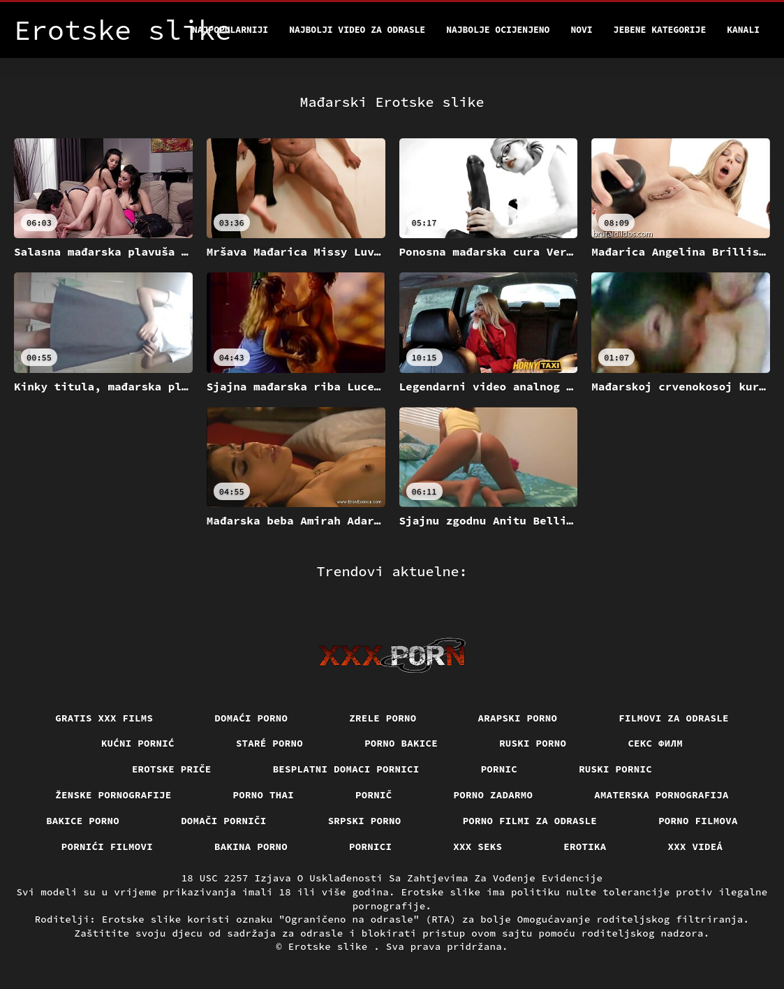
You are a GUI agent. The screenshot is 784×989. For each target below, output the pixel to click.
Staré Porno (269, 743)
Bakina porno (251, 846)
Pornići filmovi (107, 846)
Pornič (373, 795)
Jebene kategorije (660, 30)
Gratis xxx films (104, 718)
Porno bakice (401, 743)
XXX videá (695, 846)
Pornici (370, 846)
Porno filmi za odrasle (530, 820)
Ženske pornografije (113, 795)
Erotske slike (331, 946)
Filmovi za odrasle (674, 718)
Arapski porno (518, 718)
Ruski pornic (615, 769)
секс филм (655, 743)
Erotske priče (172, 769)
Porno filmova (698, 820)
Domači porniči (224, 820)
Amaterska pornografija (661, 795)
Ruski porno (532, 743)
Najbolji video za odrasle (357, 30)
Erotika (584, 846)
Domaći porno (251, 718)
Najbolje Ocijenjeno (497, 30)
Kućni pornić (138, 743)
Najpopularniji (230, 30)
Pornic (499, 769)
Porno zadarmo (493, 795)
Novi (581, 30)
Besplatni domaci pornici (346, 769)
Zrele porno (382, 718)
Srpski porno (364, 820)
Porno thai (264, 795)
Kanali (743, 30)
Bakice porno (82, 820)
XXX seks (477, 846)
